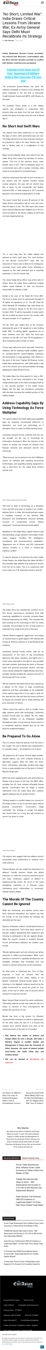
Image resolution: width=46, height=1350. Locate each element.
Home (4, 9)
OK (42, 1347)
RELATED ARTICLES (11, 1158)
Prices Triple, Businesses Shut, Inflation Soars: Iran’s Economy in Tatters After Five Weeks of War (24, 1224)
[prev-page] (4, 1211)
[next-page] (7, 1211)
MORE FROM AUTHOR (30, 1158)
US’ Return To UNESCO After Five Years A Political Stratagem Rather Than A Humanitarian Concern (11, 1098)
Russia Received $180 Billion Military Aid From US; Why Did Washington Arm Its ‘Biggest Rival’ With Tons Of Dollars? (34, 1098)
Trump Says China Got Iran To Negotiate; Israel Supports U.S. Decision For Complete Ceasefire (22, 1263)
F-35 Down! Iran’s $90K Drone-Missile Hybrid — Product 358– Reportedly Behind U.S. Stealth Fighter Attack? (21, 1253)
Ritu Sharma (9, 40)
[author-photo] (23, 1124)
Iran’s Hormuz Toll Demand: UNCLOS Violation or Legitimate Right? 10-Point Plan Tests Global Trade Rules (23, 1243)
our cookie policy (7, 1344)
